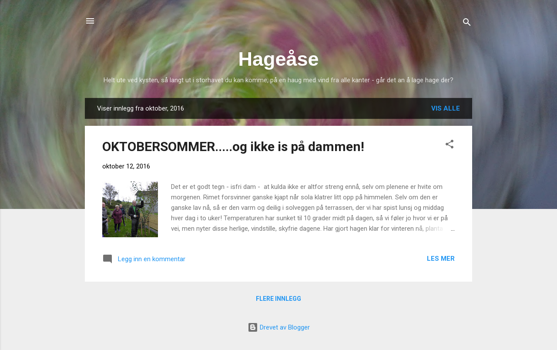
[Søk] (467, 23)
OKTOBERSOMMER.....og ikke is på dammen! (233, 146)
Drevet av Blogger (279, 327)
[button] (449, 145)
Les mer (441, 258)
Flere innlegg (278, 298)
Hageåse (278, 59)
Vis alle (445, 108)
